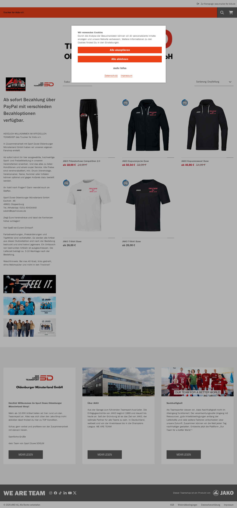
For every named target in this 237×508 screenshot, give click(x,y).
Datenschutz (111, 75)
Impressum (126, 75)
